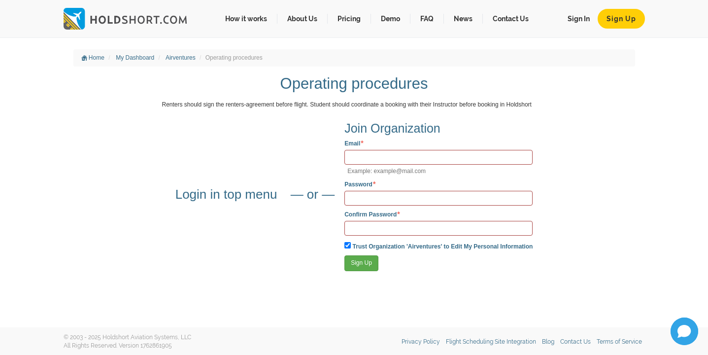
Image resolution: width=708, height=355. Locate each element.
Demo (390, 19)
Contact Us (511, 19)
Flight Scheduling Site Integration (491, 341)
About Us (302, 19)
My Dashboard (135, 57)
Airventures (181, 57)
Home (92, 57)
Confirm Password (370, 214)
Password (358, 184)
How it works (246, 19)
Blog (548, 341)
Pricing (349, 19)
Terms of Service (619, 341)
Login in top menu (228, 194)
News (463, 19)
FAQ (427, 19)
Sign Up (621, 19)
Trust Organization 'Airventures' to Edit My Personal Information (438, 246)
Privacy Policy (421, 341)
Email (352, 143)
